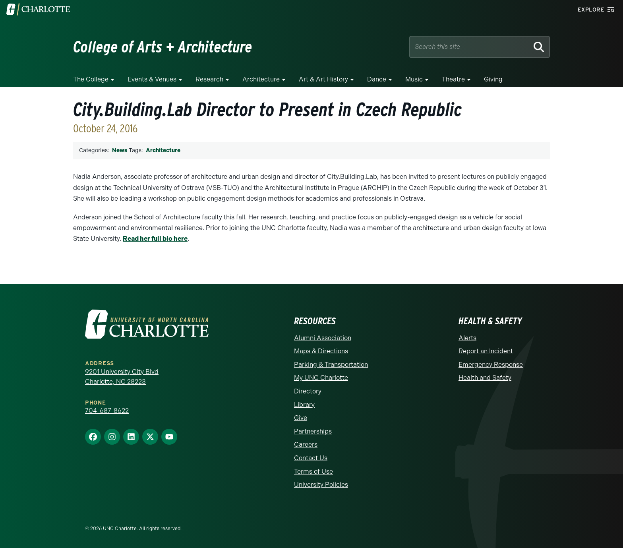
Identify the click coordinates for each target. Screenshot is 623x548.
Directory (307, 391)
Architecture (261, 79)
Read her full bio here (155, 238)
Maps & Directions (321, 351)
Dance (376, 79)
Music (414, 79)
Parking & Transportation (331, 364)
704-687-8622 (107, 410)
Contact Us (310, 457)
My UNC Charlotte (321, 377)
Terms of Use (313, 471)
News (119, 150)
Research (209, 79)
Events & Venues (152, 79)
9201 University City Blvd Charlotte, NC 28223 (122, 376)
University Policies (321, 484)
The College (90, 79)
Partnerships (313, 431)
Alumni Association (322, 337)
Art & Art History (323, 79)
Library (304, 404)
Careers (305, 444)
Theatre (453, 79)
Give (300, 417)
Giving (493, 79)
